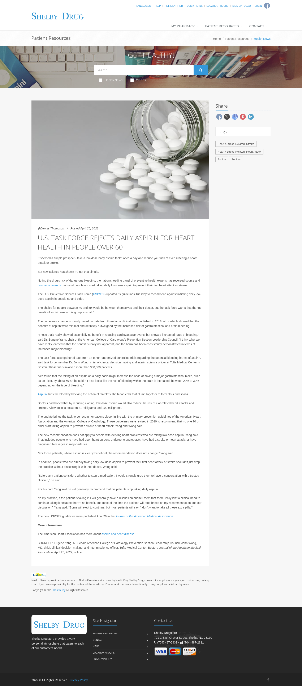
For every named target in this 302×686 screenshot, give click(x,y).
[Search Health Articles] (144, 70)
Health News (111, 80)
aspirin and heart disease (118, 534)
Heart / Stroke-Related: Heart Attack (239, 151)
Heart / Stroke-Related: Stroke (236, 143)
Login (258, 6)
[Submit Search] (201, 70)
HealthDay (59, 590)
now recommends (49, 285)
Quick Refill (195, 6)
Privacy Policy (102, 659)
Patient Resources (222, 26)
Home (217, 38)
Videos (138, 80)
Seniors (236, 159)
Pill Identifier (174, 6)
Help (158, 6)
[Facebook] (268, 680)
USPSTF (99, 294)
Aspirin (42, 394)
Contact (256, 26)
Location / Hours (217, 6)
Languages (143, 6)
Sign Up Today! (241, 6)
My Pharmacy (183, 26)
